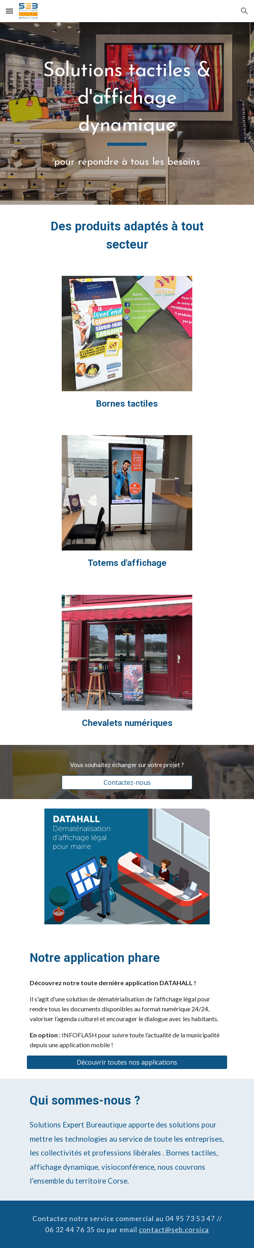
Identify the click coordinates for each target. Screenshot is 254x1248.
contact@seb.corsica (174, 1229)
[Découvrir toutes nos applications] (127, 1062)
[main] (127, 113)
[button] (9, 11)
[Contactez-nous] (126, 782)
